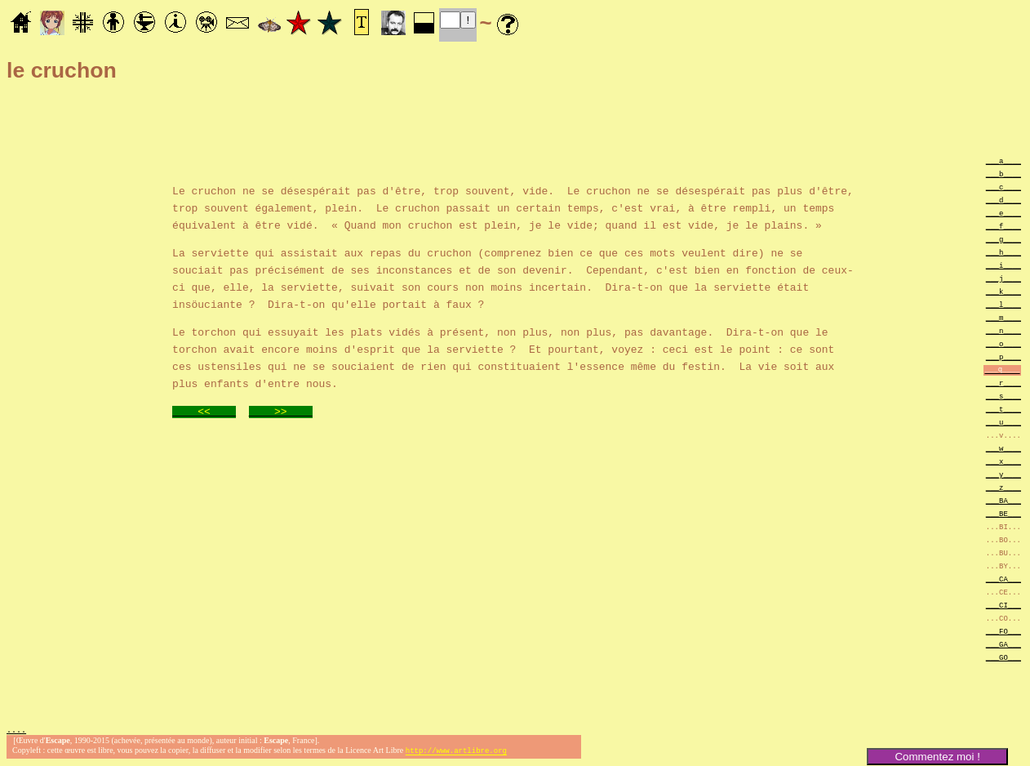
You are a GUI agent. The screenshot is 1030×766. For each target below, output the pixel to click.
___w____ (1003, 448)
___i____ (1003, 265)
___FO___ (1003, 631)
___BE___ (1003, 513)
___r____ (1003, 382)
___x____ (1003, 461)
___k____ (1003, 291)
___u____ (1003, 421)
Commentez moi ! (937, 756)
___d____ (1003, 199)
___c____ (1003, 186)
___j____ (1003, 278)
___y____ (1003, 474)
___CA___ (1003, 578)
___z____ (1003, 487)
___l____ (1003, 304)
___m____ (1003, 317)
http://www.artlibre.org (456, 752)
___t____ (1003, 408)
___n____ (1003, 330)
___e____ (1003, 212)
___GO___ (1003, 657)
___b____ (1003, 173)
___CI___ (1003, 604)
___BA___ (1003, 500)
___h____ (1003, 252)
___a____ (1003, 160)
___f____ (1003, 225)
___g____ (1003, 239)
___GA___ (1003, 644)
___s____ (1003, 395)
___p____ (1003, 356)
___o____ (1003, 343)
